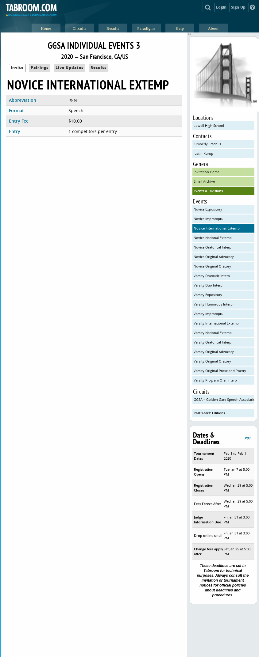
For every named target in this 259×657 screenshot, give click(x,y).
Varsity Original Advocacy (214, 351)
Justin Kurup (203, 153)
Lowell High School (209, 125)
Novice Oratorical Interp (212, 247)
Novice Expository (208, 209)
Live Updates (69, 67)
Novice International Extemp (217, 228)
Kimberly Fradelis (207, 144)
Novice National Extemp (213, 237)
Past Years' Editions (209, 413)
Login (221, 7)
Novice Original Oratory (212, 266)
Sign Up (238, 7)
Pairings (39, 67)
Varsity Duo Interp (208, 285)
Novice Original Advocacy (214, 256)
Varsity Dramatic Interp (212, 275)
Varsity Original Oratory (212, 361)
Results (98, 67)
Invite (17, 67)
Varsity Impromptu (208, 313)
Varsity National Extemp (213, 332)
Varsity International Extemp (216, 323)
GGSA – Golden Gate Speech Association (224, 399)
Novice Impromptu (208, 218)
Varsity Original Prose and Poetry (220, 370)
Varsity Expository (208, 294)
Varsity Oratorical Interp (212, 342)
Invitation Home (206, 171)
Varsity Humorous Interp (213, 304)
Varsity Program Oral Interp (215, 380)
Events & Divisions (208, 190)
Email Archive (204, 181)
